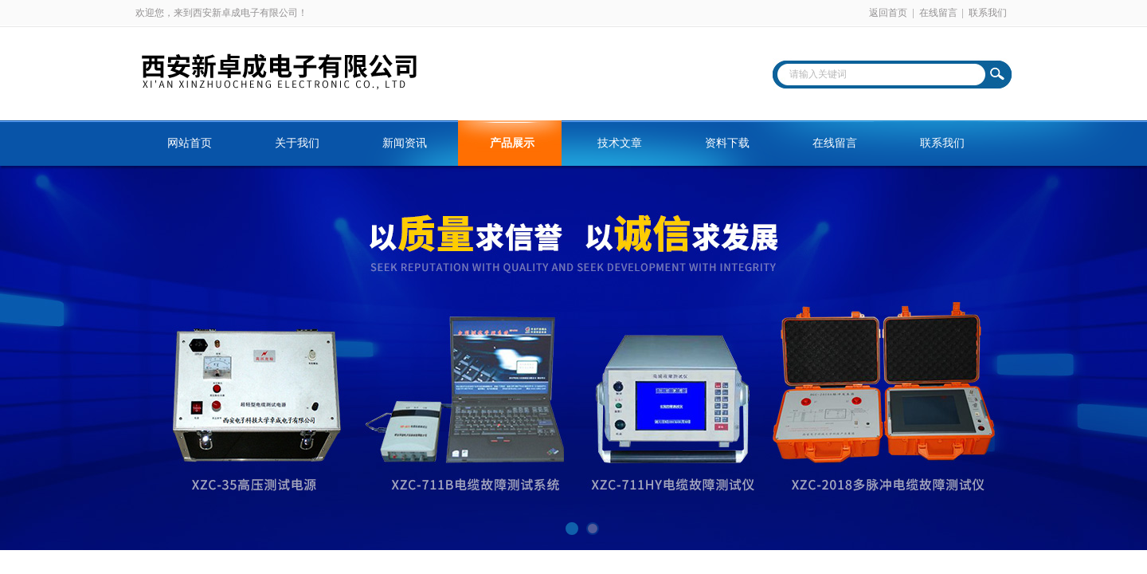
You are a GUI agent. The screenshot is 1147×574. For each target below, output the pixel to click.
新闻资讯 (404, 143)
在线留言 (938, 12)
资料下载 (727, 143)
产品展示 (512, 143)
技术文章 (619, 143)
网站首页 (189, 143)
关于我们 (297, 143)
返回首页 (888, 12)
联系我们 (988, 12)
